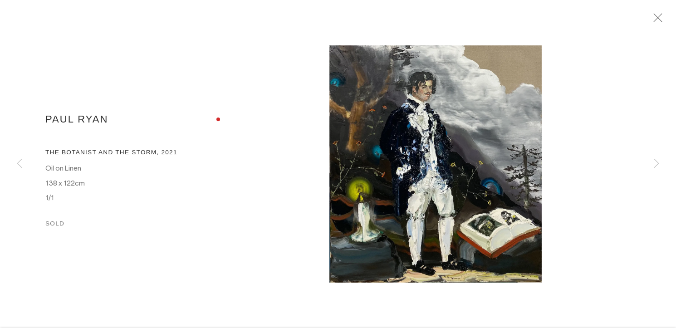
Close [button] (659, 20)
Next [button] (656, 164)
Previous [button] (19, 164)
